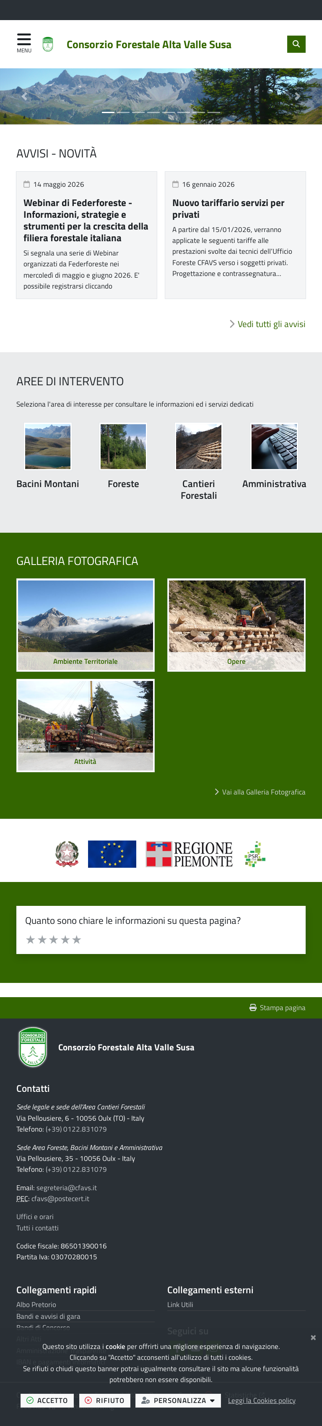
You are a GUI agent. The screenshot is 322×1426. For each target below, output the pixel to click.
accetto (50, 1400)
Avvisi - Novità (56, 153)
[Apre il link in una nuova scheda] (71, 857)
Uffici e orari (35, 1216)
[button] (24, 96)
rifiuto (107, 1400)
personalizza (181, 1400)
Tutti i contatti (37, 1227)
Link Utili (180, 1304)
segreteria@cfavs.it (66, 1187)
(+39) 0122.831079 (76, 1129)
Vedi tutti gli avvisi (272, 323)
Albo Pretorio (36, 1304)
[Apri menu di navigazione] (24, 44)
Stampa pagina (277, 1007)
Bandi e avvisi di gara (48, 1316)
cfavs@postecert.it (60, 1198)
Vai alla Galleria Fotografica (264, 791)
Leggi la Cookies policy (262, 1400)
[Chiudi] (313, 1336)
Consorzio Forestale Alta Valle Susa (126, 1047)
